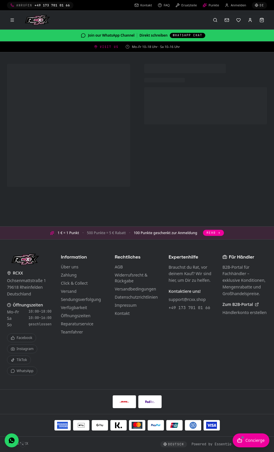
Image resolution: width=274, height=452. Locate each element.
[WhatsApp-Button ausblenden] (23, 444)
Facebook (21, 337)
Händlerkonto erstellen (244, 312)
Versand (69, 291)
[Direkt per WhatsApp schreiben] (12, 440)
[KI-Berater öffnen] (251, 440)
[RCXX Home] (38, 20)
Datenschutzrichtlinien (136, 297)
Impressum (126, 305)
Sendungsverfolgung (81, 299)
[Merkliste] (238, 20)
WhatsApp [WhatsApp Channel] (22, 370)
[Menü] (12, 20)
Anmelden (235, 5)
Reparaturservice (77, 324)
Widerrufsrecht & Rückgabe (131, 278)
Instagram (22, 348)
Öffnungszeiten (76, 315)
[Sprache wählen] (259, 5)
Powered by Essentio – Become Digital (229, 444)
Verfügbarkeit (74, 307)
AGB (119, 267)
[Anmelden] (250, 20)
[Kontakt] (227, 20)
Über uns (69, 267)
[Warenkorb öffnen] (262, 20)
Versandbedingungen (135, 289)
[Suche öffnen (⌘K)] (215, 20)
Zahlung (69, 275)
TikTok (19, 359)
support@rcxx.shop (187, 299)
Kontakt (122, 313)
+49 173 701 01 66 (189, 307)
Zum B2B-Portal (240, 304)
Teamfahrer (72, 332)
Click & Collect (74, 283)
